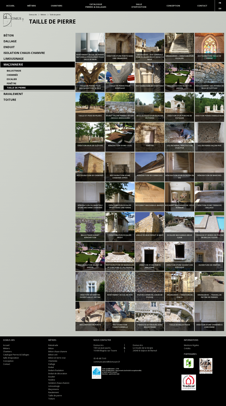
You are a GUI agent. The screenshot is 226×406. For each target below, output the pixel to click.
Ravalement (13, 94)
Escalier (12, 79)
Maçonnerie (13, 64)
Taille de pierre (16, 87)
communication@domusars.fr (107, 361)
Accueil (10, 5)
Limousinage (13, 59)
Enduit (9, 47)
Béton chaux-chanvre (57, 351)
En (220, 8)
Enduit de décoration (57, 373)
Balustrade (14, 70)
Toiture (9, 100)
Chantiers (7, 351)
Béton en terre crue (57, 357)
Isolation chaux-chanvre (24, 53)
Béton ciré (52, 354)
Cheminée (12, 74)
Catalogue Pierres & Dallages (16, 354)
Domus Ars (33, 15)
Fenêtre (11, 83)
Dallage (10, 41)
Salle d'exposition (11, 357)
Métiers (31, 5)
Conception (8, 361)
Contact (6, 364)
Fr (220, 2)
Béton (8, 35)
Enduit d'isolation (56, 370)
